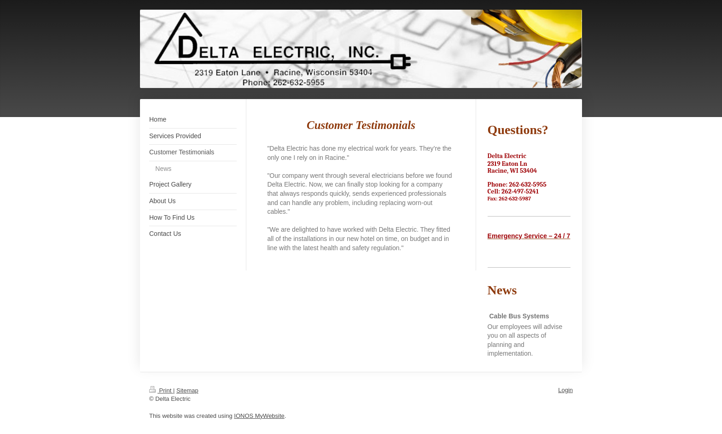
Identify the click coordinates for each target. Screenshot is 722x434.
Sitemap (187, 390)
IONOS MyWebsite (259, 415)
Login (565, 390)
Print (161, 390)
